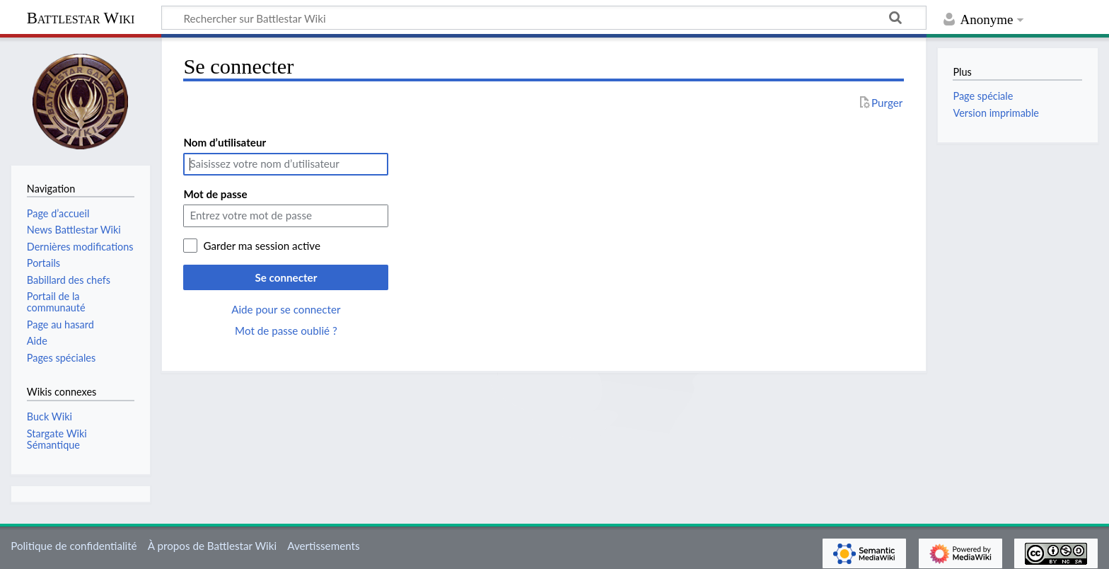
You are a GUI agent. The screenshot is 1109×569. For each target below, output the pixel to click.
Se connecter (286, 277)
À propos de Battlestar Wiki (212, 545)
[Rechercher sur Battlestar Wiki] (544, 17)
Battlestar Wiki (81, 18)
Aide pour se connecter (285, 309)
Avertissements (323, 545)
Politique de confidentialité (74, 545)
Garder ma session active (261, 245)
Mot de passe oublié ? (286, 330)
